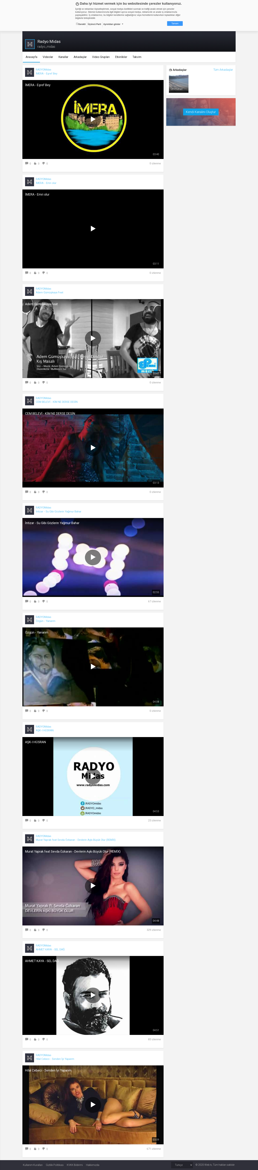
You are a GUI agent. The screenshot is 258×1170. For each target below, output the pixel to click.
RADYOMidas (44, 69)
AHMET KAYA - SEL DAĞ (50, 949)
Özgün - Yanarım (46, 621)
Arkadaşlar (80, 57)
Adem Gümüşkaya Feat (50, 292)
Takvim (137, 57)
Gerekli (81, 24)
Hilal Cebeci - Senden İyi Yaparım (55, 1059)
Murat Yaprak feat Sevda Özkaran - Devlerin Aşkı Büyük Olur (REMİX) (76, 839)
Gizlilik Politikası (55, 1165)
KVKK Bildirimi (75, 1165)
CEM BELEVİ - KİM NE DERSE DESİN (57, 402)
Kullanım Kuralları (33, 1165)
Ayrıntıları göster (111, 24)
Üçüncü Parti (94, 24)
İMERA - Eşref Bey (47, 73)
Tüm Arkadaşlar (222, 69)
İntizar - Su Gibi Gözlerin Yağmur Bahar (59, 511)
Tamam (174, 23)
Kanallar (64, 57)
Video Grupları (101, 57)
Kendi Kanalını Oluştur (201, 112)
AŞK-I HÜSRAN (45, 730)
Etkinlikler (121, 57)
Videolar (48, 57)
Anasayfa (32, 57)
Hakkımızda (92, 1165)
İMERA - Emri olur (46, 183)
